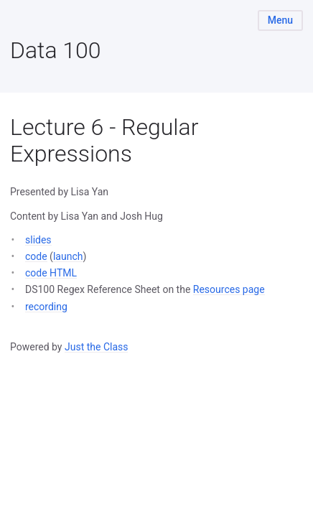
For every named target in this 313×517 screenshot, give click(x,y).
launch (68, 256)
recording (46, 306)
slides (38, 240)
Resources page (229, 289)
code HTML (51, 273)
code (36, 256)
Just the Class (97, 347)
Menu (280, 20)
